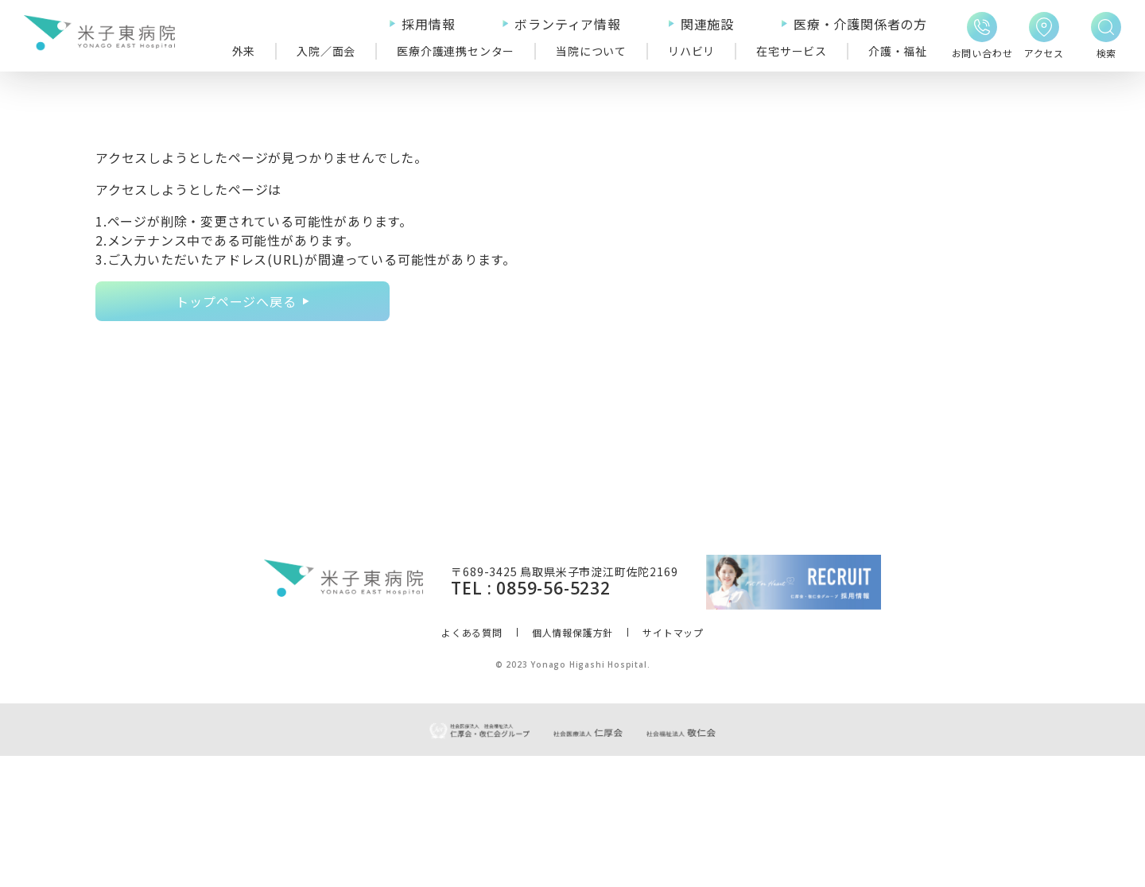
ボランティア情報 (567, 23)
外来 (244, 51)
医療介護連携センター (455, 51)
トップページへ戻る (236, 301)
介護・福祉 (897, 51)
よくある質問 (472, 763)
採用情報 (428, 23)
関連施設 (707, 23)
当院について (591, 51)
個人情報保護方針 (572, 763)
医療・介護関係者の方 (860, 23)
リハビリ (691, 51)
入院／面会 (326, 51)
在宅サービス (791, 51)
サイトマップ (673, 763)
